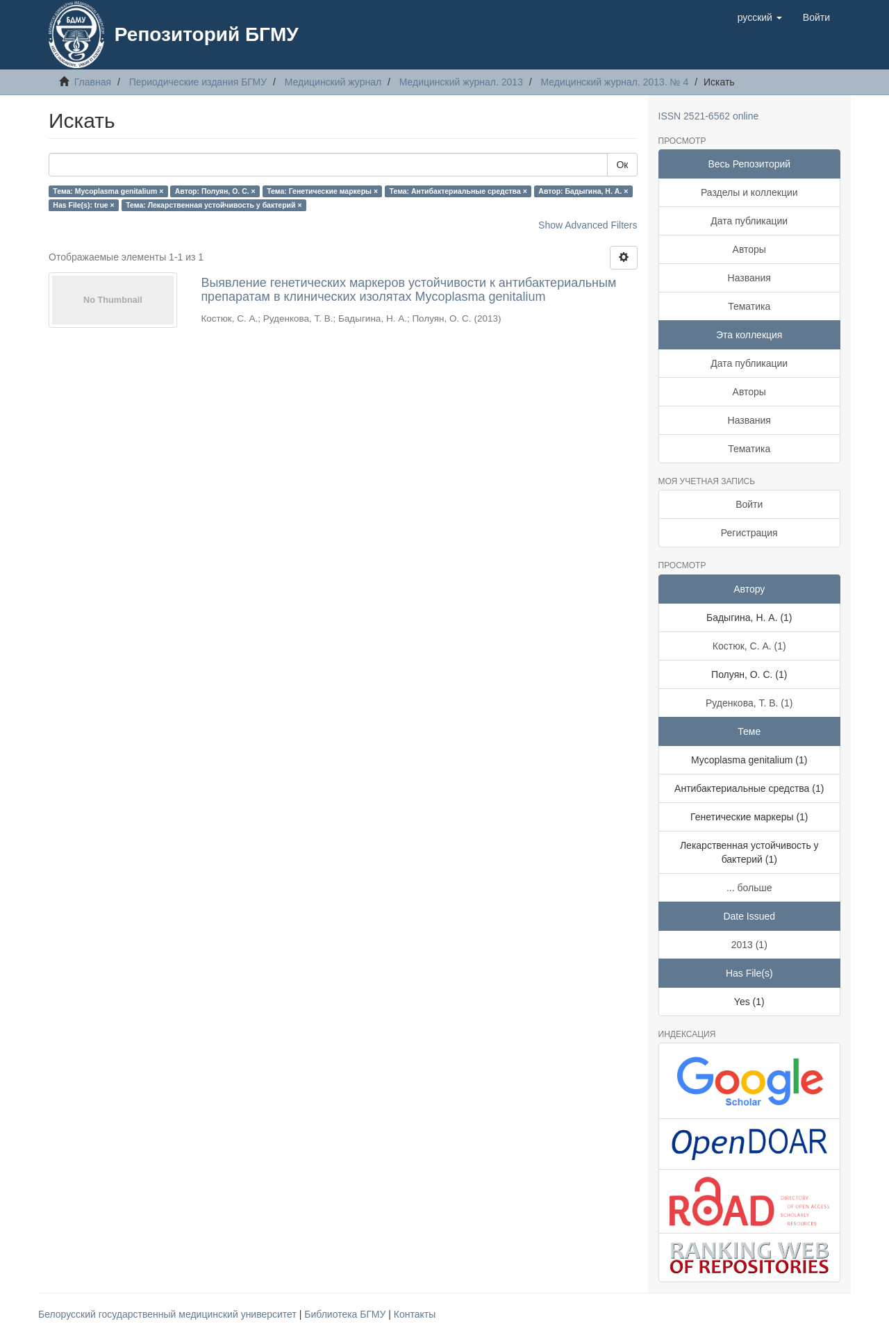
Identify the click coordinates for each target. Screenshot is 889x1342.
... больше (749, 887)
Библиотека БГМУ (346, 1314)
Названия (749, 277)
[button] (759, 17)
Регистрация (749, 532)
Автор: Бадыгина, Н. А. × (583, 191)
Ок (622, 164)
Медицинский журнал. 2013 (461, 82)
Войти (749, 504)
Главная (92, 82)
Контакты (414, 1314)
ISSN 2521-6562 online (708, 116)
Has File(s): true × (83, 205)
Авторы (749, 249)
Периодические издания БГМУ (198, 82)
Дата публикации (749, 220)
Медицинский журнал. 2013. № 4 (615, 82)
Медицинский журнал (333, 82)
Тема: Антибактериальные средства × (458, 191)
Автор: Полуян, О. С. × (215, 191)
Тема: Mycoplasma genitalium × (108, 191)
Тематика (749, 306)
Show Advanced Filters (587, 225)
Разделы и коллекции (749, 192)
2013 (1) (749, 944)
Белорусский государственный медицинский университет (168, 1314)
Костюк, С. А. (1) (749, 646)
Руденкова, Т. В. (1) (749, 703)
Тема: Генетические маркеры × (322, 191)
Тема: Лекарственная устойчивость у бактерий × (213, 205)
